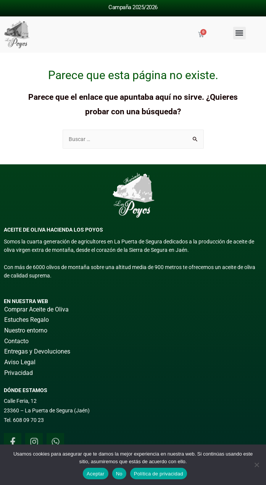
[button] (239, 33)
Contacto (16, 341)
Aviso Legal (19, 362)
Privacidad (18, 372)
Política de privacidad (158, 474)
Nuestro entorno (25, 330)
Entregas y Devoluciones (37, 351)
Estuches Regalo (26, 319)
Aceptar (96, 474)
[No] (256, 465)
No (119, 474)
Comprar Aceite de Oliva (36, 309)
